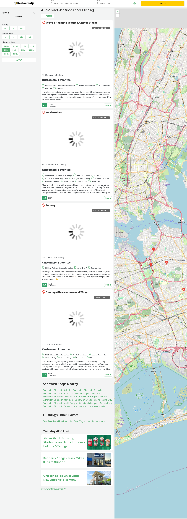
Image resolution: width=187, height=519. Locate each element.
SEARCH (162, 3)
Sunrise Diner (54, 112)
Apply (19, 60)
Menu (108, 105)
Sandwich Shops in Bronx (56, 393)
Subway (51, 205)
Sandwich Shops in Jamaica (58, 399)
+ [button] (118, 12)
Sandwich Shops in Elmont (93, 396)
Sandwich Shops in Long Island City (93, 399)
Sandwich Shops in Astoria (57, 390)
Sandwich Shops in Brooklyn (86, 393)
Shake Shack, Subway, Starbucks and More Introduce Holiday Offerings (64, 442)
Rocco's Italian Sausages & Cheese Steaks (71, 23)
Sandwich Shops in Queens (57, 406)
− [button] (118, 15)
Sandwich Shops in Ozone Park (95, 403)
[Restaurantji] (24, 3)
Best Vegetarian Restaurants (89, 421)
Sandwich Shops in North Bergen (60, 403)
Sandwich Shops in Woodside (89, 406)
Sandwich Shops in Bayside (87, 390)
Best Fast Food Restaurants (57, 421)
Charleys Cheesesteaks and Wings (67, 292)
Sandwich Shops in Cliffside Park (60, 396)
